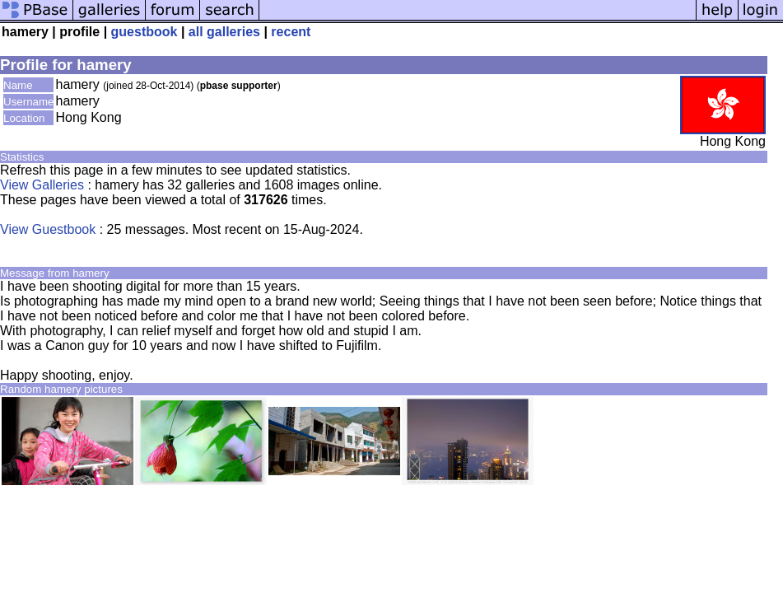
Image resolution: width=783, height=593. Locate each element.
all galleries (224, 32)
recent (290, 32)
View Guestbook (48, 229)
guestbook (144, 32)
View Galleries (42, 185)
